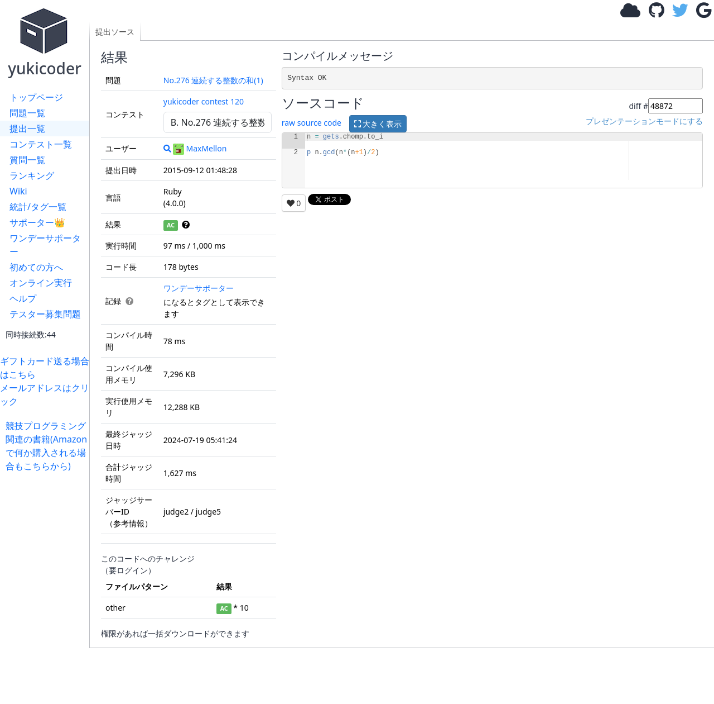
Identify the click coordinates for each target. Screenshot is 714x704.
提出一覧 (27, 128)
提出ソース (114, 31)
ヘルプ (22, 298)
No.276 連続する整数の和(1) (213, 80)
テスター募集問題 (45, 314)
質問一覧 (27, 160)
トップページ (36, 97)
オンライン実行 (40, 283)
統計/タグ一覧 (37, 207)
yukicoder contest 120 (203, 101)
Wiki (18, 191)
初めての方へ (36, 267)
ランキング (31, 175)
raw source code (311, 123)
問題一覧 (27, 113)
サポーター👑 (37, 222)
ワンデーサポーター (45, 245)
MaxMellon (199, 148)
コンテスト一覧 (40, 144)
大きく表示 (378, 123)
